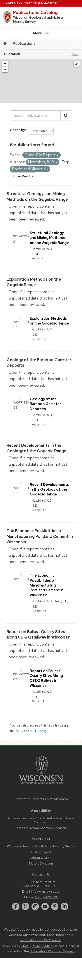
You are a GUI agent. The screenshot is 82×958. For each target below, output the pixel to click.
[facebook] (15, 906)
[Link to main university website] (41, 784)
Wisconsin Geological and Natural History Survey (41, 846)
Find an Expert (41, 852)
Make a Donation (41, 863)
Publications (24, 43)
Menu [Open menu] (41, 33)
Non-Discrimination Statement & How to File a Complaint (41, 820)
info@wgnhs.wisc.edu (45, 891)
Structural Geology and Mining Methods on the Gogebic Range (49, 238)
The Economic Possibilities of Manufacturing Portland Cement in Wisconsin (40, 536)
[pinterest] (55, 906)
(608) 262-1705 (46, 897)
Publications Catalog (35, 12)
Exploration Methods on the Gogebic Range (49, 321)
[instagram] (35, 906)
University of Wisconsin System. (52, 951)
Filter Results (23, 176)
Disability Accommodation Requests (41, 828)
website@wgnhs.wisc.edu (27, 935)
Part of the (41, 799)
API (18, 731)
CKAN (25, 946)
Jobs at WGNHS (41, 858)
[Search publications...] (35, 115)
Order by (17, 129)
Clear (75, 54)
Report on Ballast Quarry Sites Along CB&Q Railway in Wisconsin (46, 678)
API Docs (37, 731)
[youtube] (45, 906)
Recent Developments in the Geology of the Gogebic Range (49, 489)
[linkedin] (64, 906)
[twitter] (25, 906)
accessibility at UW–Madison (40, 940)
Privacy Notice (42, 946)
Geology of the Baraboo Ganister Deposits (45, 404)
